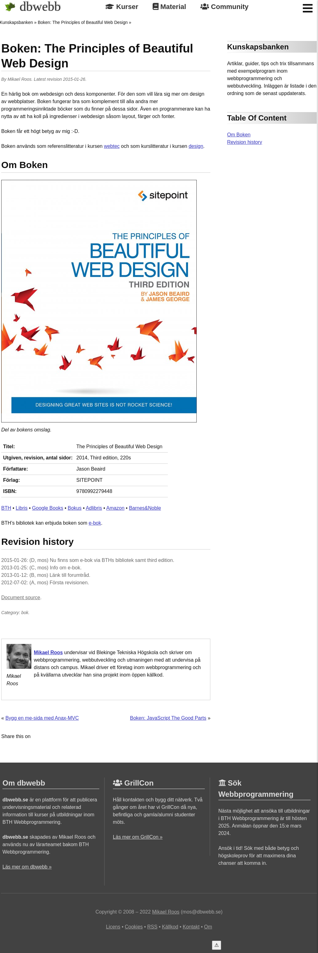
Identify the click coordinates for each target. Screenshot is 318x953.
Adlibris (94, 508)
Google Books (47, 508)
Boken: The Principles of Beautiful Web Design (83, 22)
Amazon (115, 508)
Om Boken (239, 134)
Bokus (74, 508)
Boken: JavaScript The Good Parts (168, 718)
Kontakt (191, 926)
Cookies (134, 926)
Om (208, 926)
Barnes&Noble (145, 508)
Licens (113, 926)
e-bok (95, 523)
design (196, 146)
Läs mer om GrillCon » (138, 837)
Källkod (170, 926)
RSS (152, 926)
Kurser (121, 6)
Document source (20, 597)
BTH (6, 508)
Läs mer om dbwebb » (27, 866)
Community (224, 6)
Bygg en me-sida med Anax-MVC (42, 718)
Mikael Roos (19, 79)
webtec (112, 146)
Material (169, 6)
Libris (22, 508)
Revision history (244, 142)
